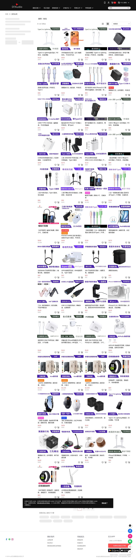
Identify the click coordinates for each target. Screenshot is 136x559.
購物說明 (80, 540)
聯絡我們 (80, 549)
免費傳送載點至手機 (119, 546)
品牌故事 (50, 540)
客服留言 (80, 543)
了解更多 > (27, 505)
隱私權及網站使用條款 (54, 546)
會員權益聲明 (81, 546)
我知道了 (105, 503)
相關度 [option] (115, 24)
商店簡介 (50, 543)
